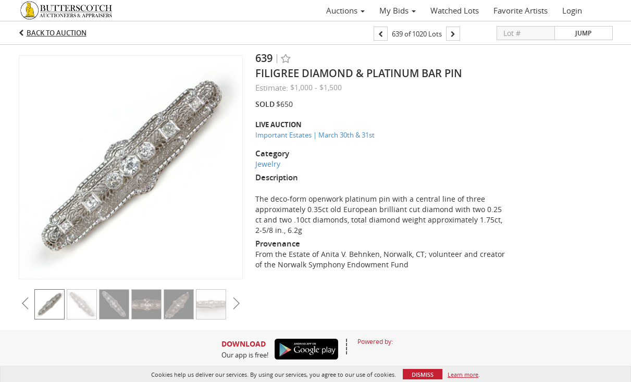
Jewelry (267, 164)
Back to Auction (56, 33)
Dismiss (423, 374)
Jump (583, 33)
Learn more (463, 374)
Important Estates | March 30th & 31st (315, 135)
